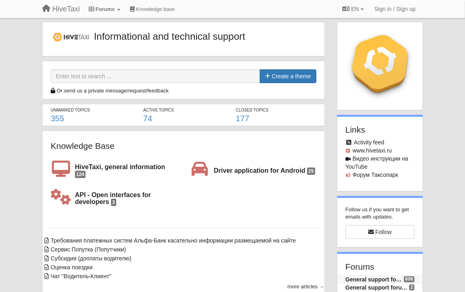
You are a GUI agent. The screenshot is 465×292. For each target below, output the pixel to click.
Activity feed (369, 142)
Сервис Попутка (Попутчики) (88, 249)
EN (353, 9)
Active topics (158, 110)
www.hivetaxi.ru (372, 150)
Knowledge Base (83, 145)
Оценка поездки (71, 267)
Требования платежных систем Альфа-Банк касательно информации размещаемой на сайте (173, 240)
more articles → (305, 286)
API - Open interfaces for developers (113, 198)
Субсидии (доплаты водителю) (91, 258)
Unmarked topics (70, 110)
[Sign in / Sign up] (395, 9)
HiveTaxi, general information (120, 170)
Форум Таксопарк (375, 175)
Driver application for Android (264, 171)
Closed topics (252, 110)
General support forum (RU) (375, 279)
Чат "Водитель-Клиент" (81, 276)
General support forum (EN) (378, 287)
